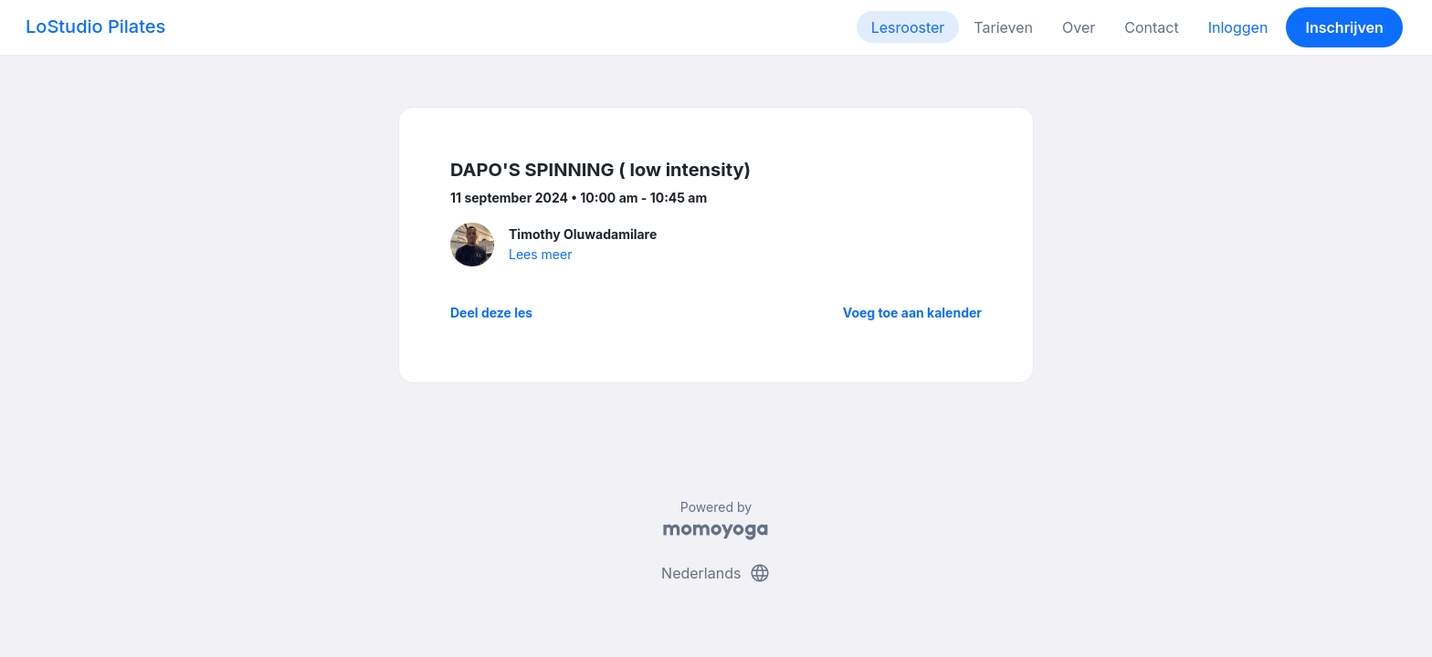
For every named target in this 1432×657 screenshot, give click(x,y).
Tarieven (1003, 27)
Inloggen (1238, 27)
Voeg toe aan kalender (912, 312)
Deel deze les (491, 312)
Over (1078, 27)
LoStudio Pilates (95, 26)
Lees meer (540, 254)
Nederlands (716, 573)
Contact (1151, 27)
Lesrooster (908, 27)
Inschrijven (1345, 27)
